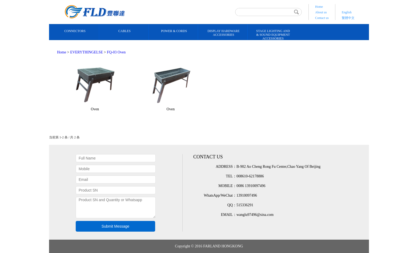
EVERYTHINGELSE (86, 52)
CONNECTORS (75, 31)
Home (319, 7)
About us (321, 12)
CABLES (124, 31)
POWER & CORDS (174, 31)
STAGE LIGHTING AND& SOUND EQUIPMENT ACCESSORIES (273, 34)
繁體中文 (348, 18)
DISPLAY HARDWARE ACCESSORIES (223, 33)
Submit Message (115, 226)
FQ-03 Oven (116, 52)
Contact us (322, 18)
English (347, 12)
